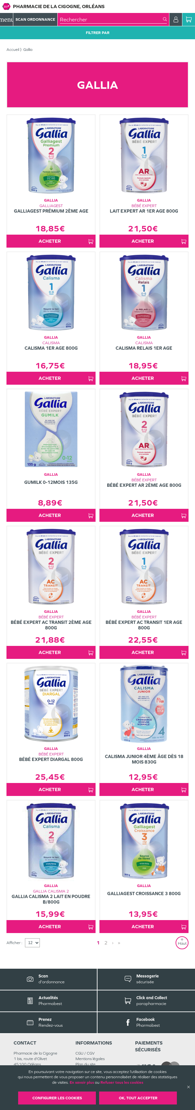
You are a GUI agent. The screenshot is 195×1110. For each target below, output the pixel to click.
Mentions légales (90, 1059)
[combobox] (111, 19)
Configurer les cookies (57, 1098)
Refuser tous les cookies (121, 1082)
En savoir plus (82, 1082)
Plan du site (85, 1064)
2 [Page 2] (106, 942)
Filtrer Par (97, 32)
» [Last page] (119, 942)
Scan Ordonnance (35, 19)
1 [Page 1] (98, 942)
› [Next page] (112, 942)
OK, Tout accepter (138, 1098)
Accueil (12, 49)
